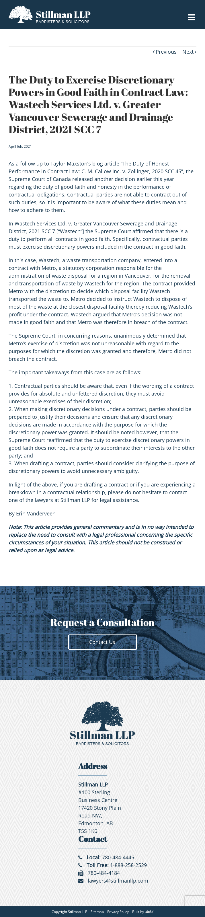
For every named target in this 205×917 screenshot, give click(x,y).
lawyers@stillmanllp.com (118, 880)
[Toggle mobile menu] (192, 17)
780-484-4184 (104, 872)
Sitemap (97, 911)
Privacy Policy (118, 911)
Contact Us (102, 641)
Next (188, 51)
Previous (166, 51)
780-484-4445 (118, 857)
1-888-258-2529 (128, 865)
